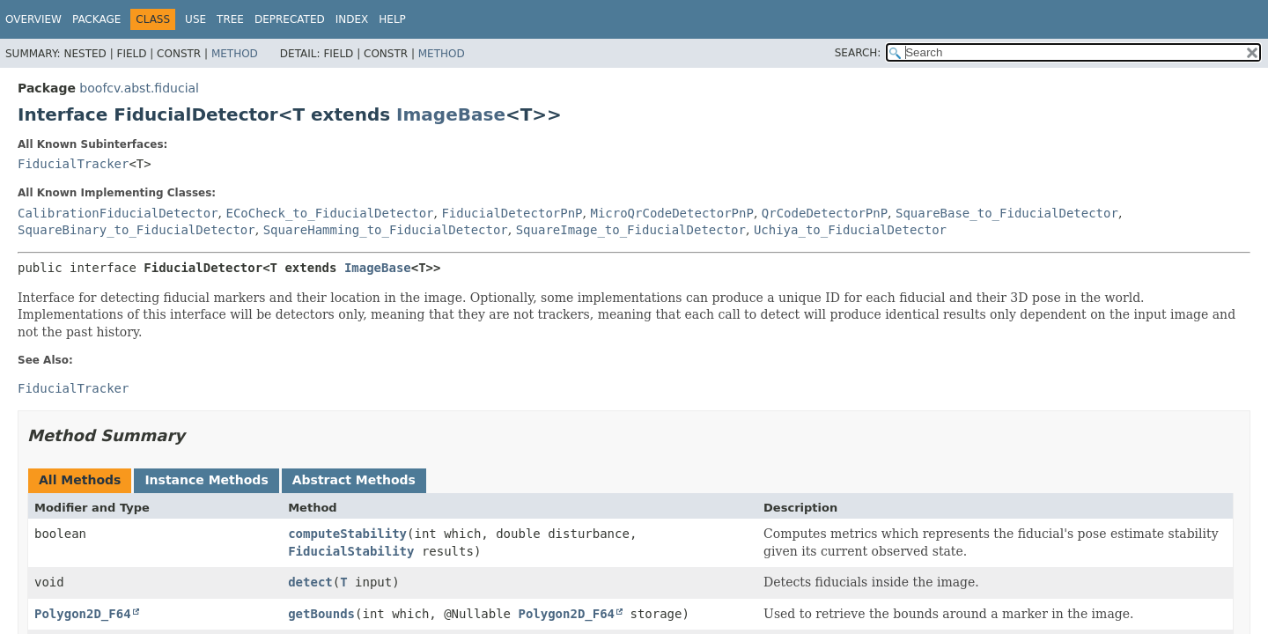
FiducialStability (351, 551)
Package (96, 19)
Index (352, 19)
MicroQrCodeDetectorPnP (671, 213)
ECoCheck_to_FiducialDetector (329, 213)
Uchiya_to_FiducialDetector (850, 230)
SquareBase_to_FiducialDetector (1007, 213)
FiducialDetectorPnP (511, 213)
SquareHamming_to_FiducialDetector (385, 230)
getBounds (321, 614)
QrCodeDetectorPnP (825, 213)
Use (195, 19)
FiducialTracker (73, 164)
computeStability (347, 534)
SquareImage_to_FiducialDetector (631, 230)
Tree (230, 19)
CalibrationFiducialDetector (118, 213)
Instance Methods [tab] (206, 480)
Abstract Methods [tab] (354, 480)
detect (310, 582)
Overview (33, 19)
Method (234, 54)
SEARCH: (858, 53)
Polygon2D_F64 (82, 614)
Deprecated (289, 19)
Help (392, 19)
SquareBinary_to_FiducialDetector (136, 230)
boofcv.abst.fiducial (139, 88)
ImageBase (450, 114)
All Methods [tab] (80, 480)
